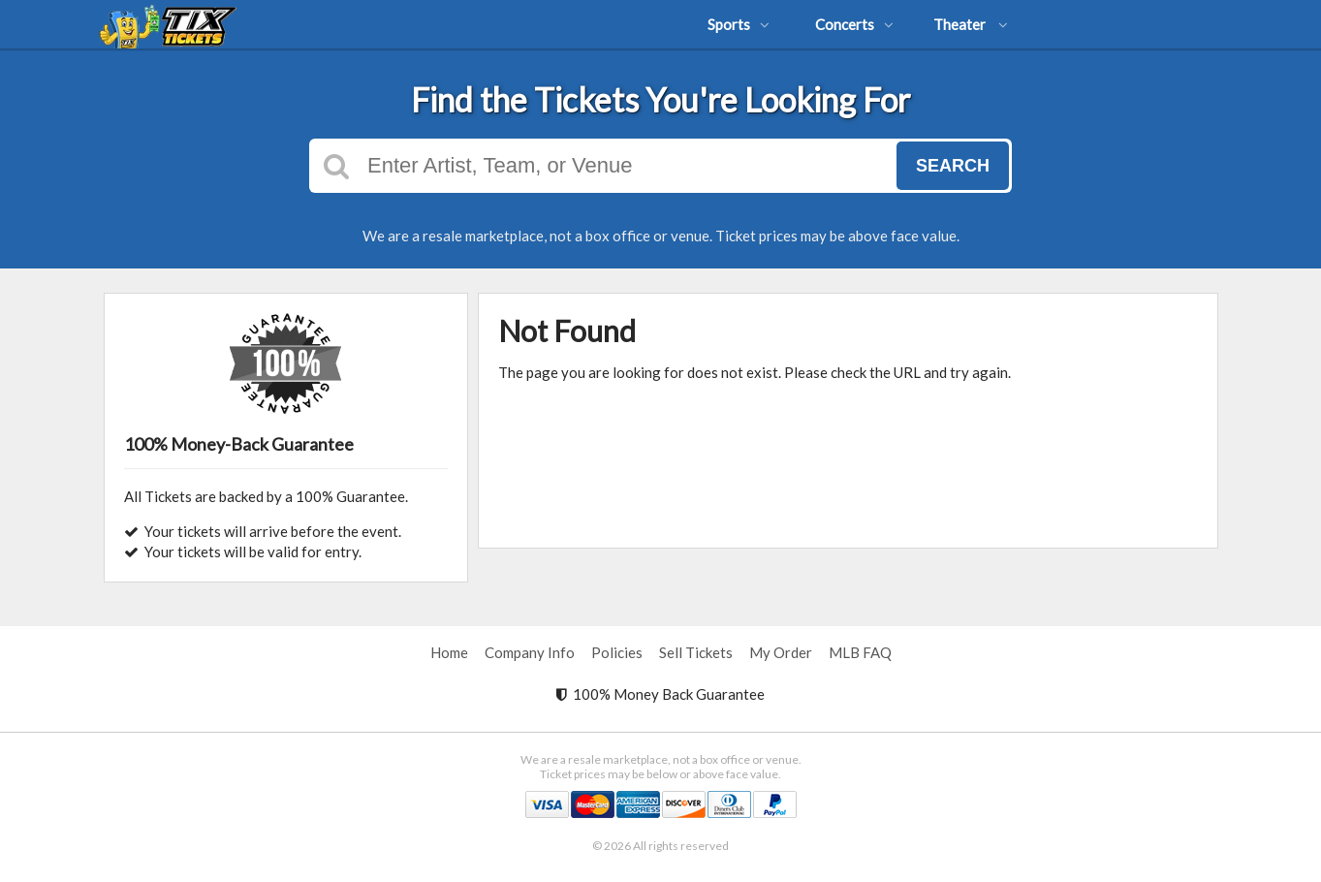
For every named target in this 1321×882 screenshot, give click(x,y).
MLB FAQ (860, 652)
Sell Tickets (696, 652)
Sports (739, 24)
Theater (970, 24)
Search (953, 165)
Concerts (854, 24)
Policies (617, 652)
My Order (780, 652)
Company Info (530, 652)
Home (449, 652)
